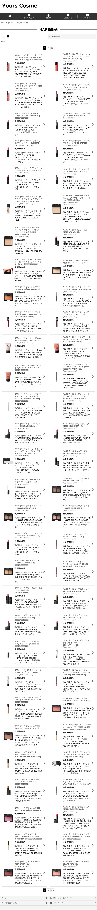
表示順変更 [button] (55, 36)
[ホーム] (9, 16)
